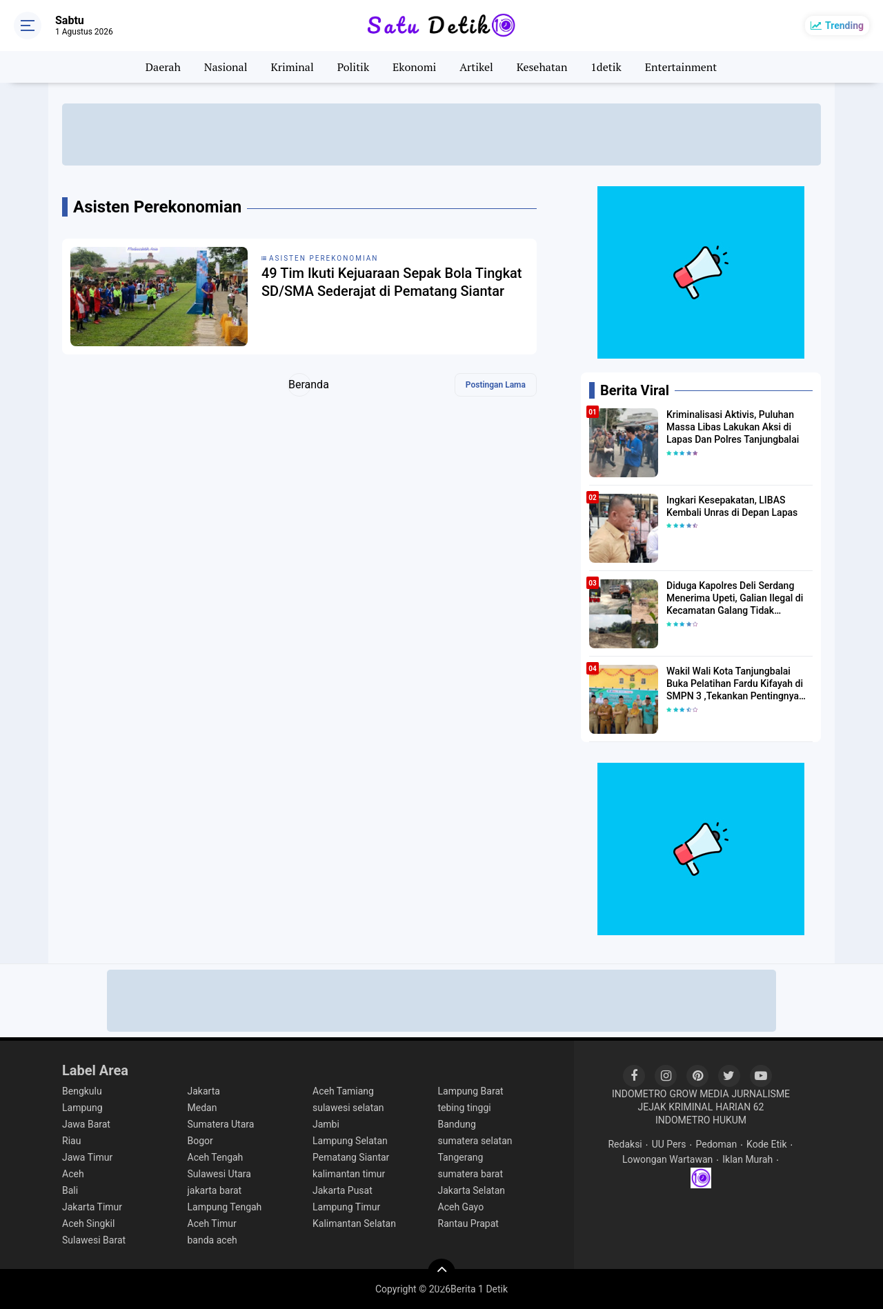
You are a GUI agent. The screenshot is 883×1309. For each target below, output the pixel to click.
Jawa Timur (87, 1157)
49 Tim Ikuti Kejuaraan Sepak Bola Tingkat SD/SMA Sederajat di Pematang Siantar (391, 282)
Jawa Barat (86, 1124)
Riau (71, 1140)
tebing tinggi (464, 1107)
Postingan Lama (496, 385)
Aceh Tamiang (343, 1091)
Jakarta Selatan (472, 1190)
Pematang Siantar (350, 1157)
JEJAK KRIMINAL (675, 1106)
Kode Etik (766, 1144)
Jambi (325, 1124)
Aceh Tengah (216, 1157)
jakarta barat (215, 1190)
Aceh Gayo (461, 1206)
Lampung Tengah (225, 1206)
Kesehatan (542, 66)
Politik (353, 66)
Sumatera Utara (221, 1124)
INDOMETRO (639, 1093)
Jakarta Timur (92, 1206)
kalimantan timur (348, 1173)
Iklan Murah (747, 1159)
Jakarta (204, 1091)
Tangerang (461, 1157)
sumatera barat (471, 1173)
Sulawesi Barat (94, 1240)
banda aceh (212, 1240)
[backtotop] (441, 1272)
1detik (606, 66)
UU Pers (669, 1144)
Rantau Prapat (468, 1223)
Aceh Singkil (88, 1223)
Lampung (82, 1107)
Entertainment (681, 66)
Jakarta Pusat (342, 1190)
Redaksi (625, 1144)
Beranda (299, 384)
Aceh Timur (212, 1223)
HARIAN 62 (739, 1106)
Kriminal (291, 66)
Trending (844, 25)
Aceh (73, 1173)
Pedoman (716, 1144)
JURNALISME (761, 1093)
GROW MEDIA (698, 1093)
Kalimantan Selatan (354, 1223)
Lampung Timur (346, 1206)
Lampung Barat (471, 1091)
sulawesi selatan (348, 1107)
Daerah (163, 66)
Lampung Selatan (350, 1140)
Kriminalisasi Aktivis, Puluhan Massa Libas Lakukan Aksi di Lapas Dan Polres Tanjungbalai (732, 427)
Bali (70, 1190)
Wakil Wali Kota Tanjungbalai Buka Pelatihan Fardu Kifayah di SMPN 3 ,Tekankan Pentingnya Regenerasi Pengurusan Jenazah (737, 684)
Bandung (457, 1124)
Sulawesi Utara (219, 1173)
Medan (202, 1107)
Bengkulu (82, 1091)
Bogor (200, 1140)
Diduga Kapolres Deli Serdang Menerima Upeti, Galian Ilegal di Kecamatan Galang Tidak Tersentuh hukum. (734, 598)
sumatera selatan (475, 1140)
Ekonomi (414, 66)
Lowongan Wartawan (667, 1159)
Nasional (226, 66)
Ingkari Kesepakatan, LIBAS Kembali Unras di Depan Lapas (731, 506)
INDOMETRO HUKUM (700, 1120)
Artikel (476, 66)
